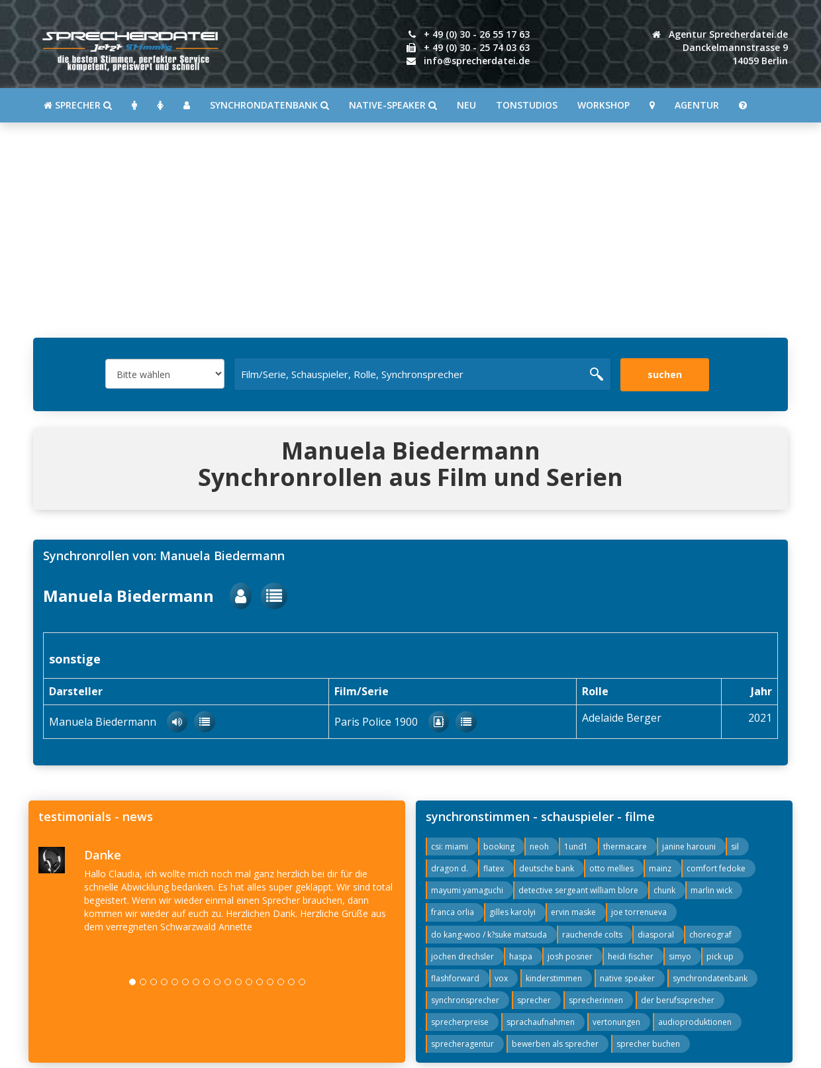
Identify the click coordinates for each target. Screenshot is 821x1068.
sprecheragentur (462, 1043)
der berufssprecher (677, 1000)
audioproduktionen (695, 1022)
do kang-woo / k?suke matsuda (489, 934)
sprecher (534, 1000)
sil (735, 846)
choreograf (710, 934)
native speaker (627, 978)
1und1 (576, 846)
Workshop (603, 105)
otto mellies (611, 868)
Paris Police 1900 (391, 721)
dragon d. (449, 868)
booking (498, 846)
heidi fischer (630, 956)
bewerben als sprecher (555, 1043)
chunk (664, 890)
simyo (680, 956)
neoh (539, 846)
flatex (493, 868)
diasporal (656, 934)
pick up (720, 956)
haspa (520, 956)
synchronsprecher (465, 1000)
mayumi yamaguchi (467, 890)
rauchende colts (592, 934)
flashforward (455, 978)
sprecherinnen (596, 1000)
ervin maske (573, 912)
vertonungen (616, 1022)
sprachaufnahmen (541, 1022)
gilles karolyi (512, 912)
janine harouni (689, 846)
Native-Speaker (393, 105)
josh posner (570, 956)
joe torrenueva (639, 912)
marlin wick (711, 890)
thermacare (625, 846)
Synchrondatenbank (269, 105)
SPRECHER (78, 105)
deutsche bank (546, 868)
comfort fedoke (716, 868)
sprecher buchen (648, 1043)
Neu (466, 105)
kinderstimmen (554, 978)
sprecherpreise (460, 1022)
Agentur (697, 105)
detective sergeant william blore (578, 890)
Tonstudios (526, 105)
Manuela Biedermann (147, 596)
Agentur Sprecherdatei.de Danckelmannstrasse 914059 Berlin (720, 47)
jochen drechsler (462, 956)
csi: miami (449, 846)
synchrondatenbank (710, 978)
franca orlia (452, 912)
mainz (660, 868)
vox (501, 978)
